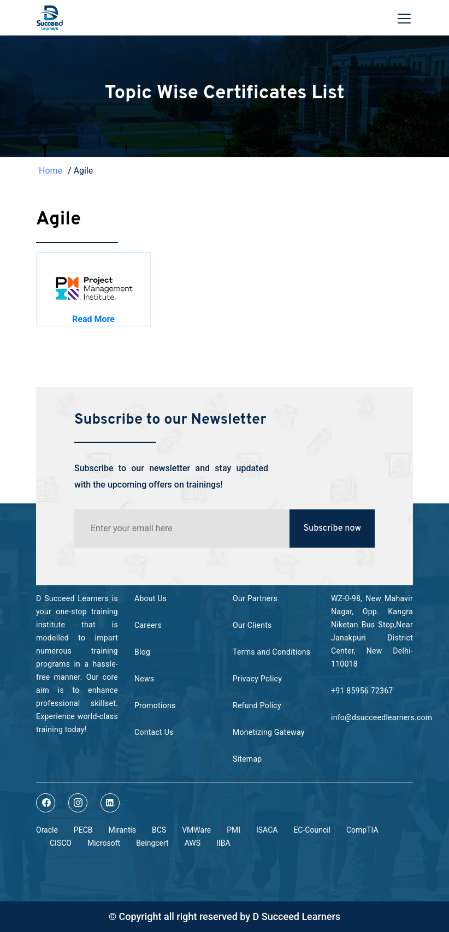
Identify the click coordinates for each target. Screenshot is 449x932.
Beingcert (152, 843)
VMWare (196, 830)
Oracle (47, 830)
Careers (148, 625)
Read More (93, 319)
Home (50, 170)
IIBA (223, 843)
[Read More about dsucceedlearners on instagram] (77, 802)
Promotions (154, 705)
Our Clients (252, 625)
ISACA (266, 830)
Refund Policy (257, 705)
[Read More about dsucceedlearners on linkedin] (110, 802)
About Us (150, 598)
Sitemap (247, 759)
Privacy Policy (257, 678)
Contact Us (154, 732)
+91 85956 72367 (362, 690)
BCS (159, 830)
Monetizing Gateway (269, 732)
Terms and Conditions (271, 652)
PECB (83, 830)
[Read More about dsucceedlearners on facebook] (45, 802)
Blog (142, 652)
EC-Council (311, 830)
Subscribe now (332, 528)
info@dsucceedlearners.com (381, 717)
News (144, 678)
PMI (233, 830)
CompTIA (362, 830)
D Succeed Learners (297, 916)
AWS (192, 843)
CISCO (61, 843)
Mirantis (122, 830)
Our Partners (255, 598)
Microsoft (103, 843)
